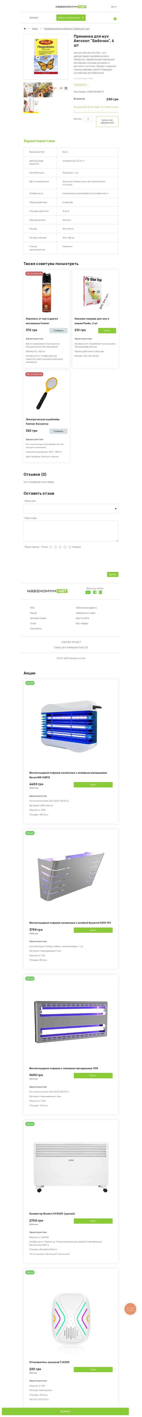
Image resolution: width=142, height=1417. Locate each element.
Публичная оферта (86, 610)
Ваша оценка (32, 549)
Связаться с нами (85, 615)
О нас (33, 626)
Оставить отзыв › (109, 109)
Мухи (35, 28)
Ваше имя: (30, 501)
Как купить (36, 631)
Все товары (82, 626)
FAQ (32, 610)
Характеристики (39, 140)
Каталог (34, 17)
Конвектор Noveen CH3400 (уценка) (52, 1216)
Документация (38, 621)
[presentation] (52, 562)
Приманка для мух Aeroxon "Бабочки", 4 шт (67, 28)
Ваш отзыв (30, 518)
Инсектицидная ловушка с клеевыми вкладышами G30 (63, 1071)
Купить (65, 1411)
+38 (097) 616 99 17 (71, 645)
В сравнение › (81, 109)
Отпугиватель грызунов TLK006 (49, 1365)
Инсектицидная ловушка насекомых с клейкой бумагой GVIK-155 (70, 925)
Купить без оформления (107, 121)
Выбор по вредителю (69, 17)
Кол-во (77, 118)
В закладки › (94, 109)
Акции (33, 615)
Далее (112, 577)
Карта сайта (82, 621)
